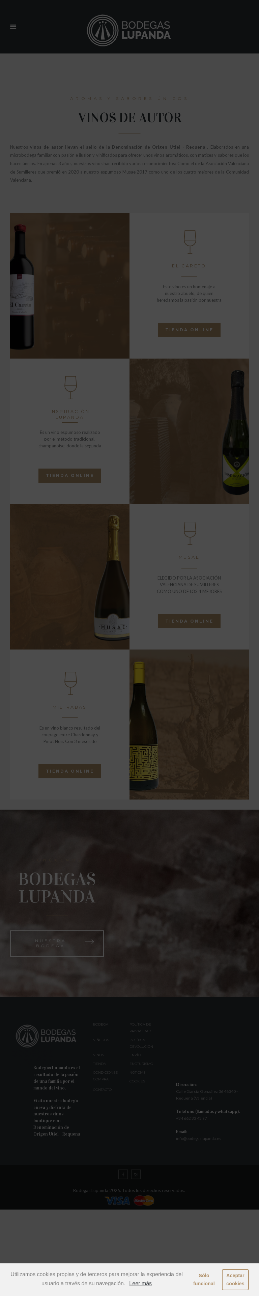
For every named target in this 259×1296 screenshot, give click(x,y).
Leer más (140, 1283)
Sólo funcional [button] (204, 1279)
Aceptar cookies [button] (235, 1279)
